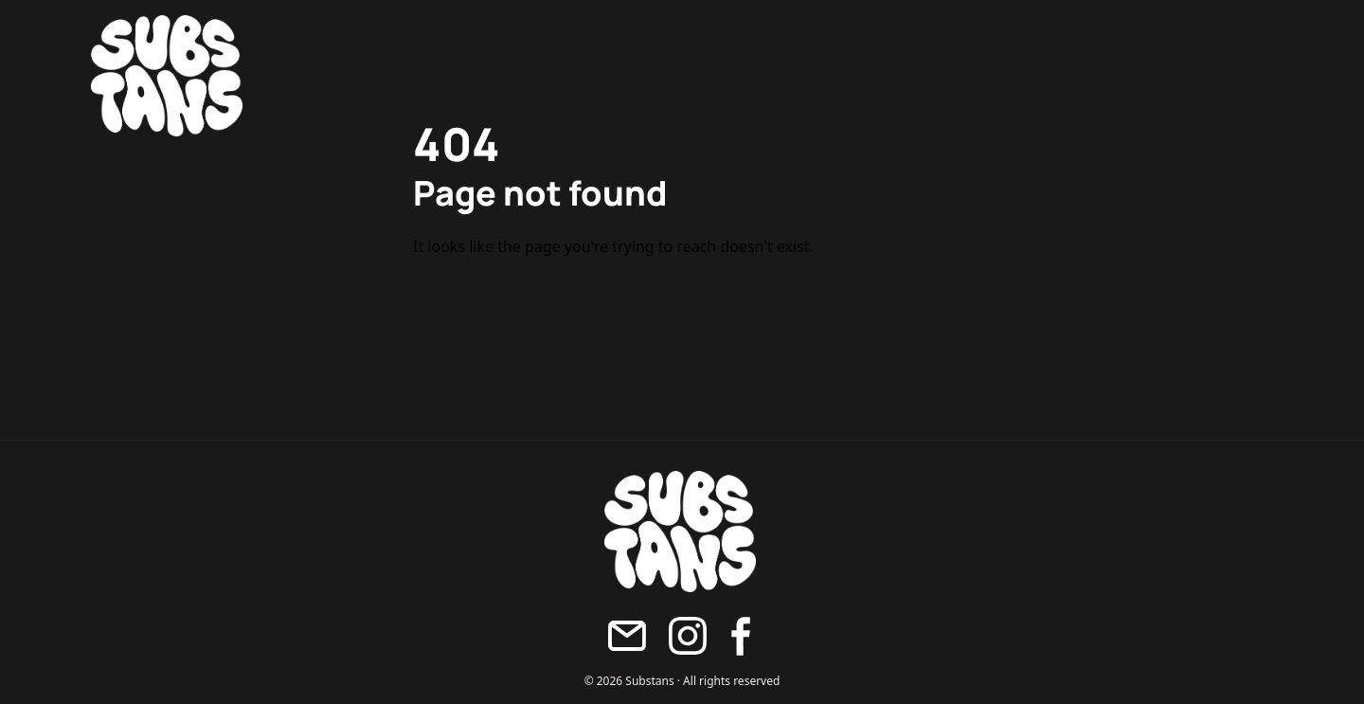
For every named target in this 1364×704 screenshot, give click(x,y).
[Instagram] (688, 636)
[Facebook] (741, 636)
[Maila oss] (627, 636)
